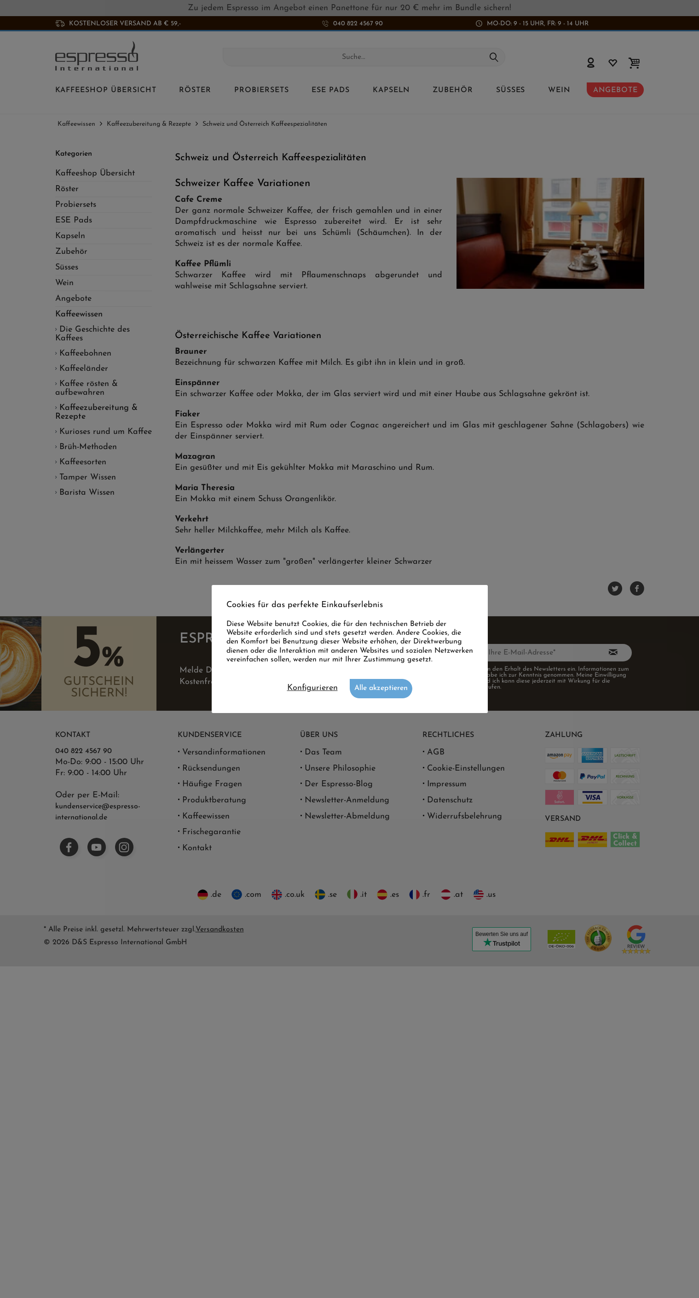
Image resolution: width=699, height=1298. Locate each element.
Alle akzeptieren (381, 688)
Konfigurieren (312, 688)
